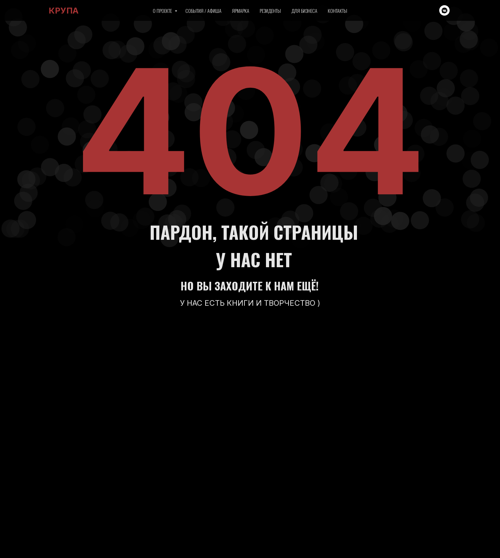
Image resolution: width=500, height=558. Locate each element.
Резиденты (270, 10)
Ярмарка (240, 10)
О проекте (163, 10)
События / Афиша (203, 10)
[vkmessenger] (444, 10)
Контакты (337, 10)
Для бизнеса (304, 10)
